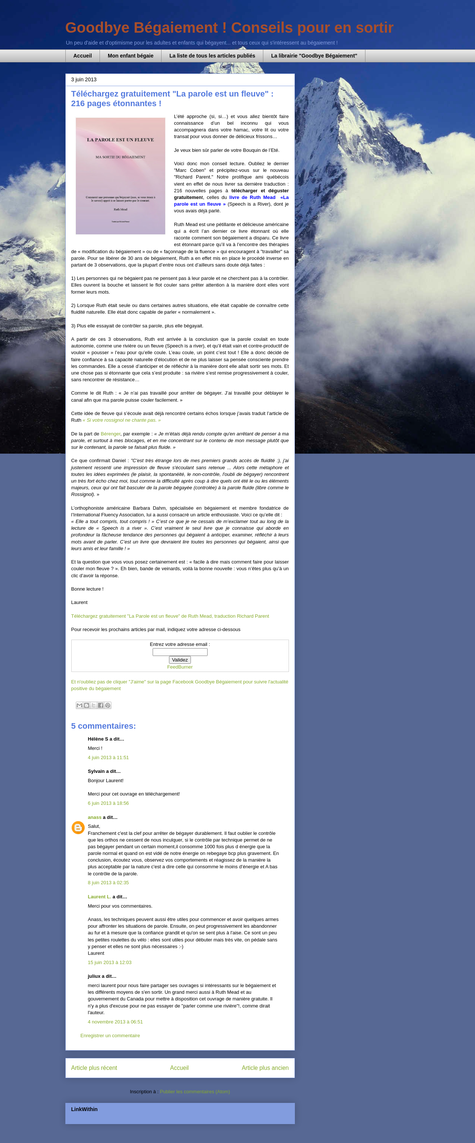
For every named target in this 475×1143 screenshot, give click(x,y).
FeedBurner (180, 667)
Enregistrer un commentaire (110, 1035)
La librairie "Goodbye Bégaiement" (314, 56)
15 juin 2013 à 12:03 (110, 962)
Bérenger (110, 434)
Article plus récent (94, 1068)
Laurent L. (99, 896)
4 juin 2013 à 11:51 (108, 757)
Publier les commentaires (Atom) (195, 1091)
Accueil (83, 56)
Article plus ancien (265, 1068)
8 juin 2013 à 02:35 (108, 882)
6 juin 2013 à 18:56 (108, 803)
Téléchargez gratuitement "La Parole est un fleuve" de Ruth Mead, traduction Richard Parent (170, 616)
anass (95, 817)
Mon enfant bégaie (130, 56)
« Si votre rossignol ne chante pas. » (122, 420)
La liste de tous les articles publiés (212, 56)
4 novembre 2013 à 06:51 (115, 1022)
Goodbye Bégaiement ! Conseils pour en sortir (229, 27)
